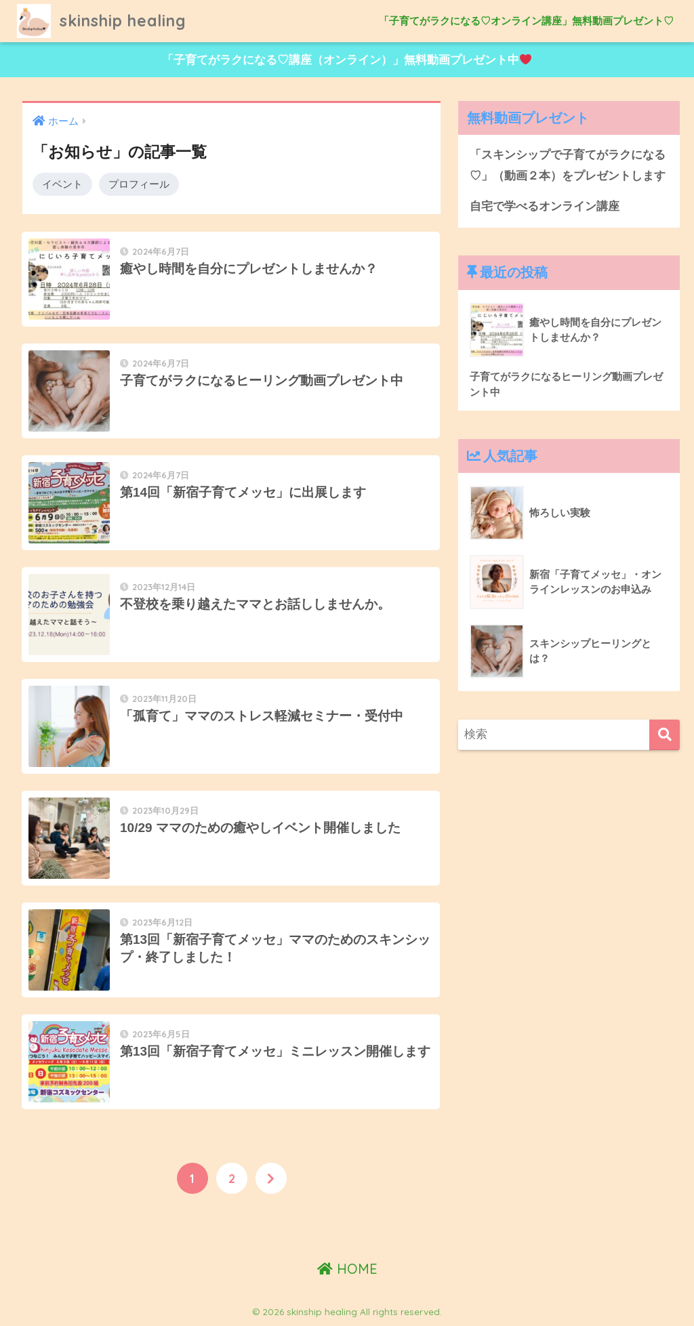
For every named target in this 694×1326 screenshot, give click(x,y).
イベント (62, 184)
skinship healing (101, 20)
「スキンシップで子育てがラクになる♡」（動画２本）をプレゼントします (568, 165)
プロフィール (138, 184)
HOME (347, 1268)
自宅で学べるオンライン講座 (544, 206)
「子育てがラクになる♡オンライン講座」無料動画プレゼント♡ (526, 20)
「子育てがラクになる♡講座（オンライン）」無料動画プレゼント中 (346, 60)
